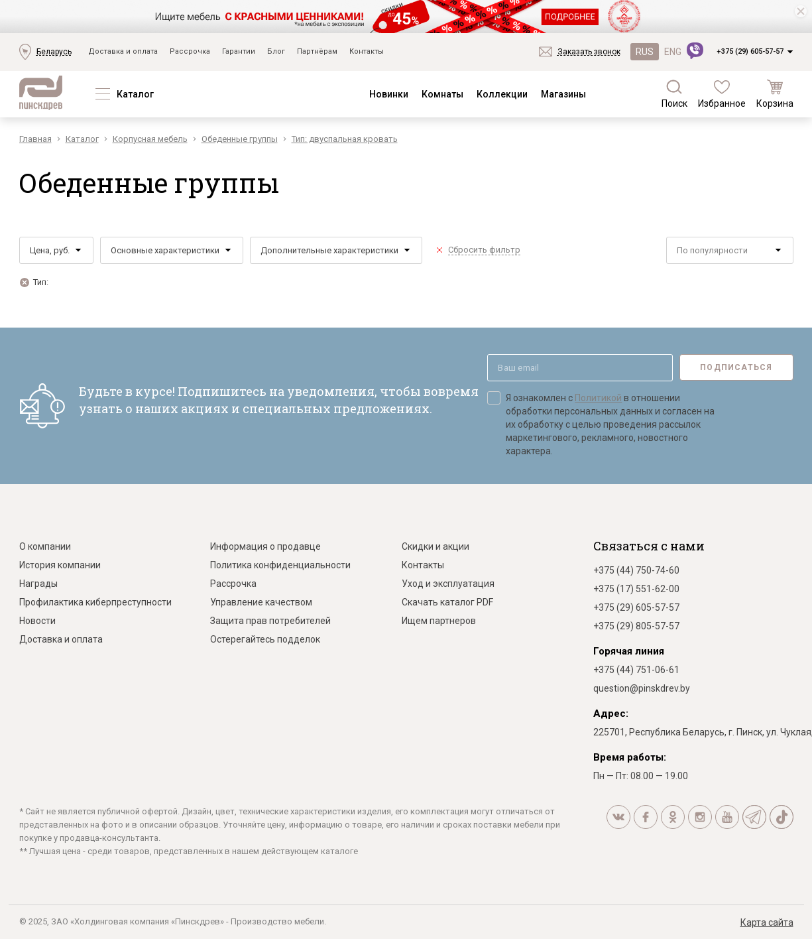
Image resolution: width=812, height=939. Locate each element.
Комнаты (442, 94)
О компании (45, 546)
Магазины (563, 94)
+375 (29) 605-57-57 (750, 51)
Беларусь (54, 51)
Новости (37, 620)
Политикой (598, 398)
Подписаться (736, 367)
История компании (60, 565)
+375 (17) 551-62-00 (636, 589)
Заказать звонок (588, 51)
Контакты (366, 51)
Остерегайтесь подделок (265, 639)
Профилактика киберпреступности (95, 602)
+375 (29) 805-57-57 (636, 626)
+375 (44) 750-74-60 (636, 570)
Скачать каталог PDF (447, 602)
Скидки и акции (435, 546)
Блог (276, 51)
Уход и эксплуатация (448, 583)
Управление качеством (261, 602)
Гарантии (238, 51)
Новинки (388, 94)
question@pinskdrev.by (641, 688)
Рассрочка (190, 51)
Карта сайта (766, 922)
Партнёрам (317, 51)
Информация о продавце (265, 546)
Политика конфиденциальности (280, 565)
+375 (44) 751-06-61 (636, 669)
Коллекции (502, 94)
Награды (38, 583)
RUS (645, 51)
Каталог (135, 94)
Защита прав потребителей (270, 620)
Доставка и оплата (123, 51)
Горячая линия (628, 651)
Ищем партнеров (439, 620)
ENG (672, 51)
